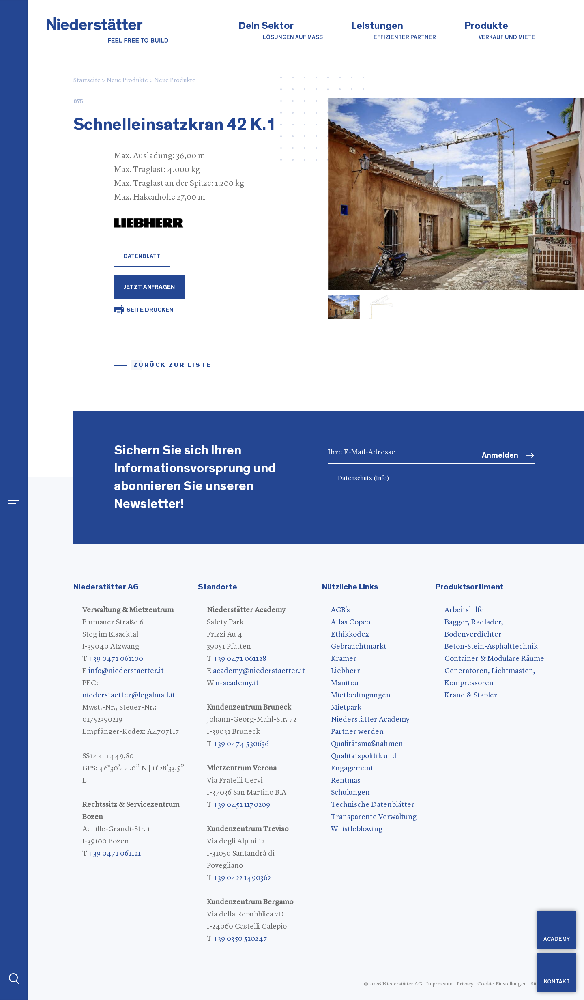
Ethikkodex (350, 634)
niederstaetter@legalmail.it (128, 695)
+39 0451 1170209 (241, 805)
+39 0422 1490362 (242, 878)
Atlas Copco (350, 622)
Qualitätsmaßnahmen (367, 744)
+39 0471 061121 (115, 853)
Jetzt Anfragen (149, 287)
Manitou (345, 683)
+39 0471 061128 (239, 658)
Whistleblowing (356, 829)
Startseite (87, 80)
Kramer (343, 658)
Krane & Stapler (470, 695)
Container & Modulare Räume (494, 658)
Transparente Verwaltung (374, 817)
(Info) (381, 478)
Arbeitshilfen (466, 610)
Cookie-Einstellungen (502, 984)
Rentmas (346, 780)
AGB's (340, 610)
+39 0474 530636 (241, 744)
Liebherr (345, 671)
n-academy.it (237, 683)
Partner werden (357, 731)
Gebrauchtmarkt (358, 646)
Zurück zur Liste (172, 365)
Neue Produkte (127, 80)
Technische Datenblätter (372, 805)
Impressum (439, 984)
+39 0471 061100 (116, 658)
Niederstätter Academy (370, 719)
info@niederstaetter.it (126, 671)
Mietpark (346, 707)
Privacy (465, 984)
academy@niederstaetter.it (259, 671)
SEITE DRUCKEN (150, 310)
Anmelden (500, 455)
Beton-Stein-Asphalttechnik (491, 646)
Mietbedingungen (361, 695)
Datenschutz (363, 478)
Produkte (499, 31)
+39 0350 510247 (240, 938)
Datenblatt (142, 256)
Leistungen (393, 31)
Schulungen (350, 792)
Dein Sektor (280, 31)
